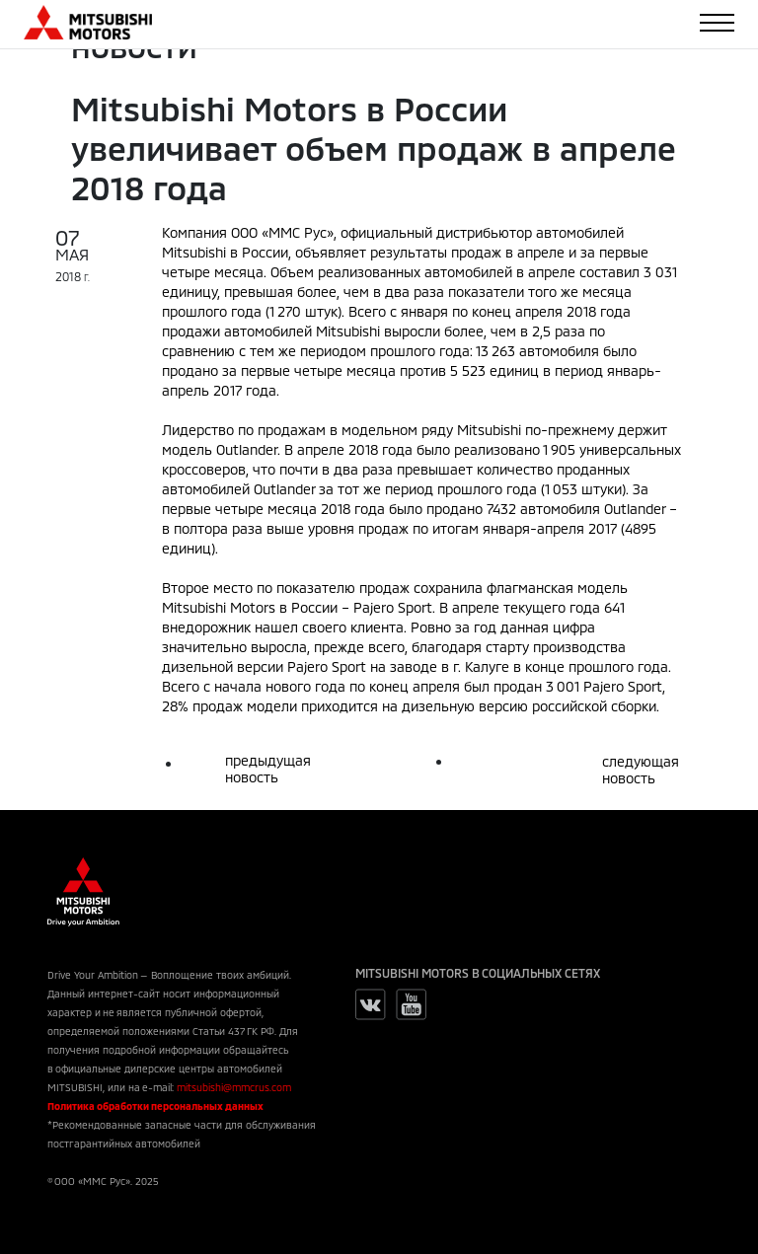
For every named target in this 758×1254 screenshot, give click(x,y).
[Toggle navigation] (717, 22)
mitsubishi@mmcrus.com (234, 1087)
